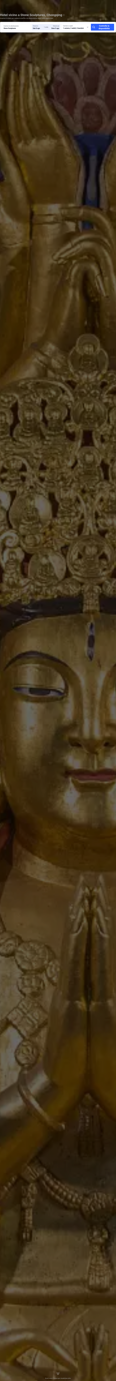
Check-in (35, 26)
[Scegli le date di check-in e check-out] (39, 27)
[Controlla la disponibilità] (102, 27)
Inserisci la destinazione (11, 26)
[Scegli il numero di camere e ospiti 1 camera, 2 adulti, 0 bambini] (75, 27)
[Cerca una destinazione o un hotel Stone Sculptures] (16, 27)
